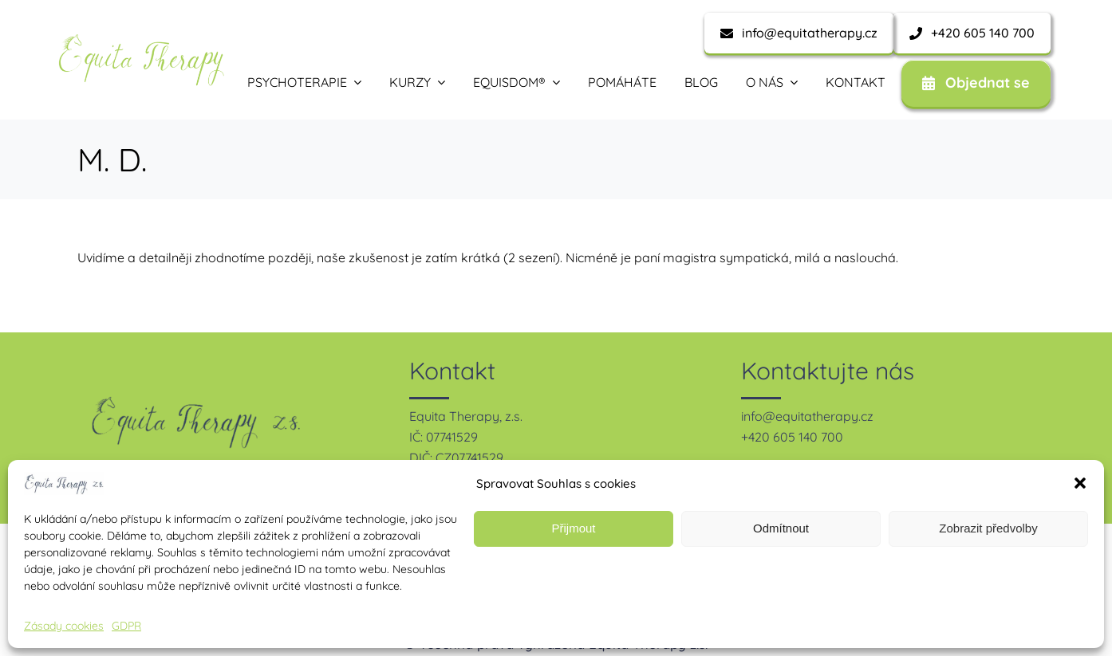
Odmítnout (781, 528)
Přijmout (573, 528)
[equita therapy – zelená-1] (141, 40)
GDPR (126, 626)
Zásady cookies (64, 626)
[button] (1080, 483)
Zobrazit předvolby (988, 528)
